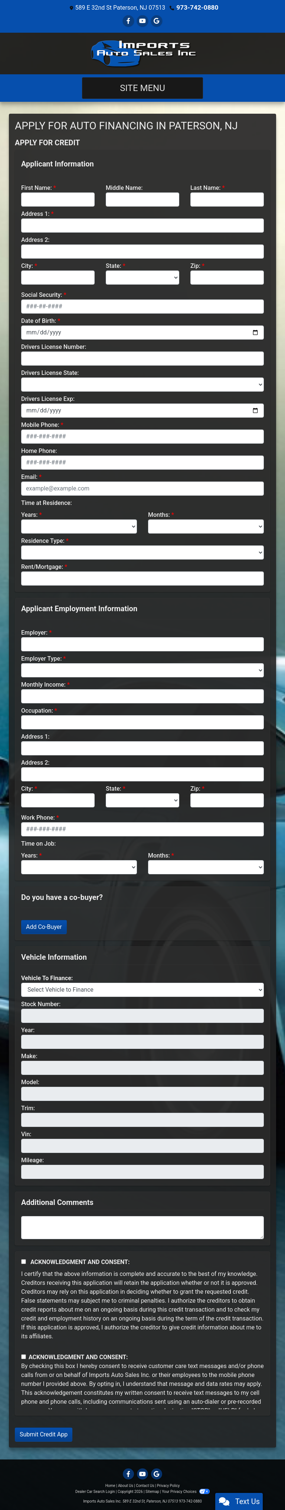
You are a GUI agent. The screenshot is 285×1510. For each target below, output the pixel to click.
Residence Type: (43, 540)
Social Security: (41, 294)
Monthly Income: (43, 684)
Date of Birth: (38, 320)
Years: (29, 514)
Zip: (195, 265)
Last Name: (205, 187)
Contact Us (145, 1485)
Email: (29, 476)
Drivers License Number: (53, 346)
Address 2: (35, 239)
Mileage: (32, 1159)
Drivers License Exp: (48, 398)
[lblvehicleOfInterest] (142, 989)
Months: (159, 514)
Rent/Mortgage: (42, 566)
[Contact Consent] (23, 1356)
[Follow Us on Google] (156, 20)
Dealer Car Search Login (95, 1491)
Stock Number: (40, 1003)
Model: (30, 1081)
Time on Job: (38, 843)
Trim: (28, 1107)
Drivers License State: (50, 372)
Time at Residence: (46, 502)
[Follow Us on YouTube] (142, 20)
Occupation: (37, 710)
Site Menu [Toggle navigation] (142, 87)
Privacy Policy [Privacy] (168, 1485)
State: (113, 265)
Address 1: (35, 213)
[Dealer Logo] (142, 53)
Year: (28, 1029)
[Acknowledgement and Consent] (23, 1261)
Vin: (26, 1133)
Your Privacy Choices (186, 1491)
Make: (29, 1055)
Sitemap (152, 1491)
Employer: (34, 632)
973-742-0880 (197, 7)
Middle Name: (124, 187)
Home (110, 1485)
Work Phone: (38, 817)
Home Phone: (39, 450)
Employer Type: (41, 658)
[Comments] (142, 1227)
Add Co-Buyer (44, 926)
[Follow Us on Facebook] (128, 20)
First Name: (36, 187)
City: (27, 265)
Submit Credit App (44, 1434)
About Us (125, 1485)
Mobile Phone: (40, 424)
